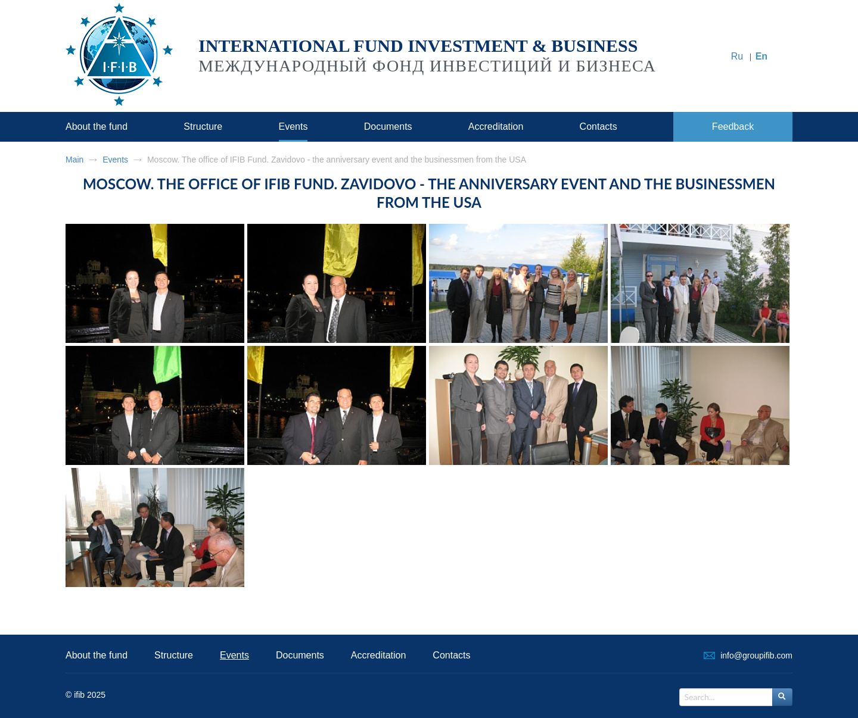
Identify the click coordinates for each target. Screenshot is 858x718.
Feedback (733, 126)
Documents (388, 126)
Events (293, 126)
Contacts (598, 126)
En (761, 56)
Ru (737, 56)
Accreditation (496, 126)
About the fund (97, 126)
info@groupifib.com (756, 655)
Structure (203, 126)
